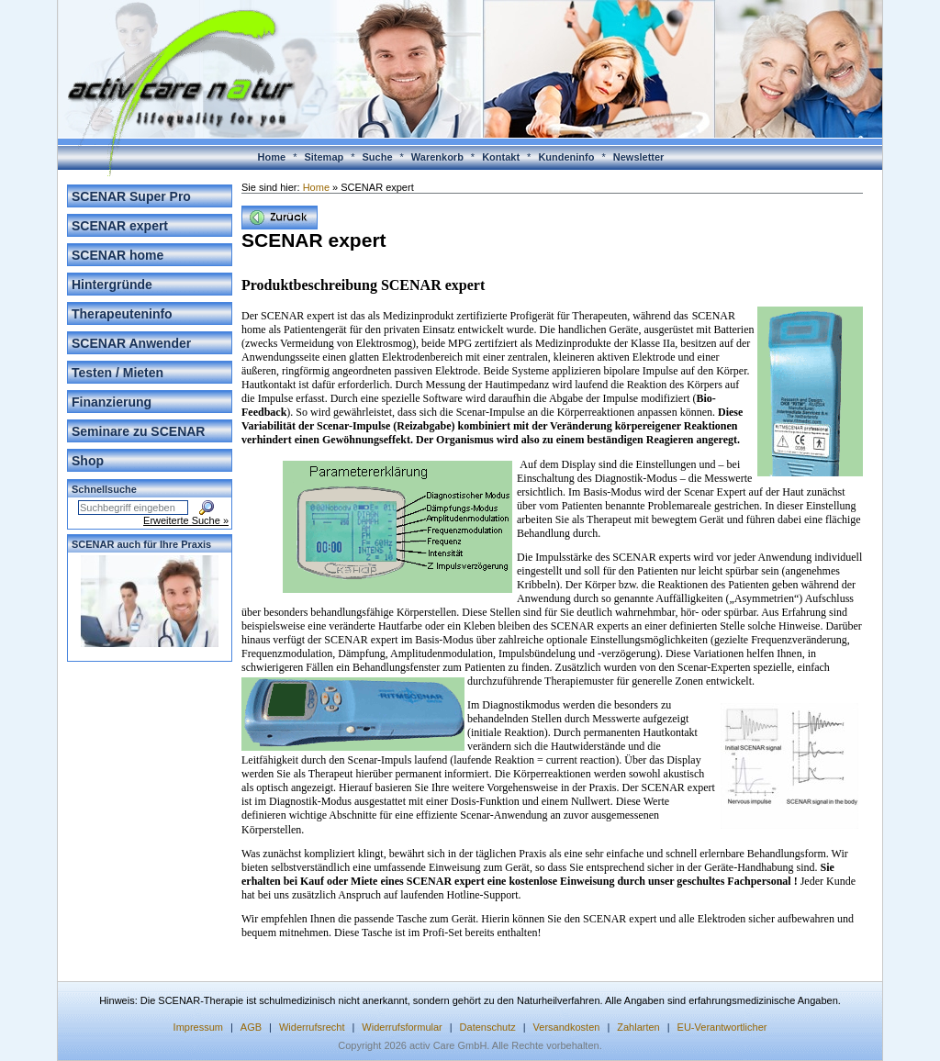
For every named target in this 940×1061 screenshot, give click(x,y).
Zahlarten (638, 1027)
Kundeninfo (566, 156)
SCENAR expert (120, 225)
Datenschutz (488, 1027)
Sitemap (323, 156)
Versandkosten (566, 1027)
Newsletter (639, 156)
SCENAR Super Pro (131, 196)
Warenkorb (437, 156)
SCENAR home (117, 255)
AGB (251, 1027)
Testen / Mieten (117, 372)
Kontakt (501, 156)
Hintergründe (112, 284)
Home (272, 156)
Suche (378, 156)
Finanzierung (111, 402)
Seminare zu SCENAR (138, 431)
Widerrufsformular (402, 1027)
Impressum (198, 1027)
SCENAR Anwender (131, 343)
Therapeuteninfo (122, 314)
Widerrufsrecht (312, 1027)
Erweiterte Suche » (186, 520)
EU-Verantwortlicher (722, 1027)
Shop (88, 460)
